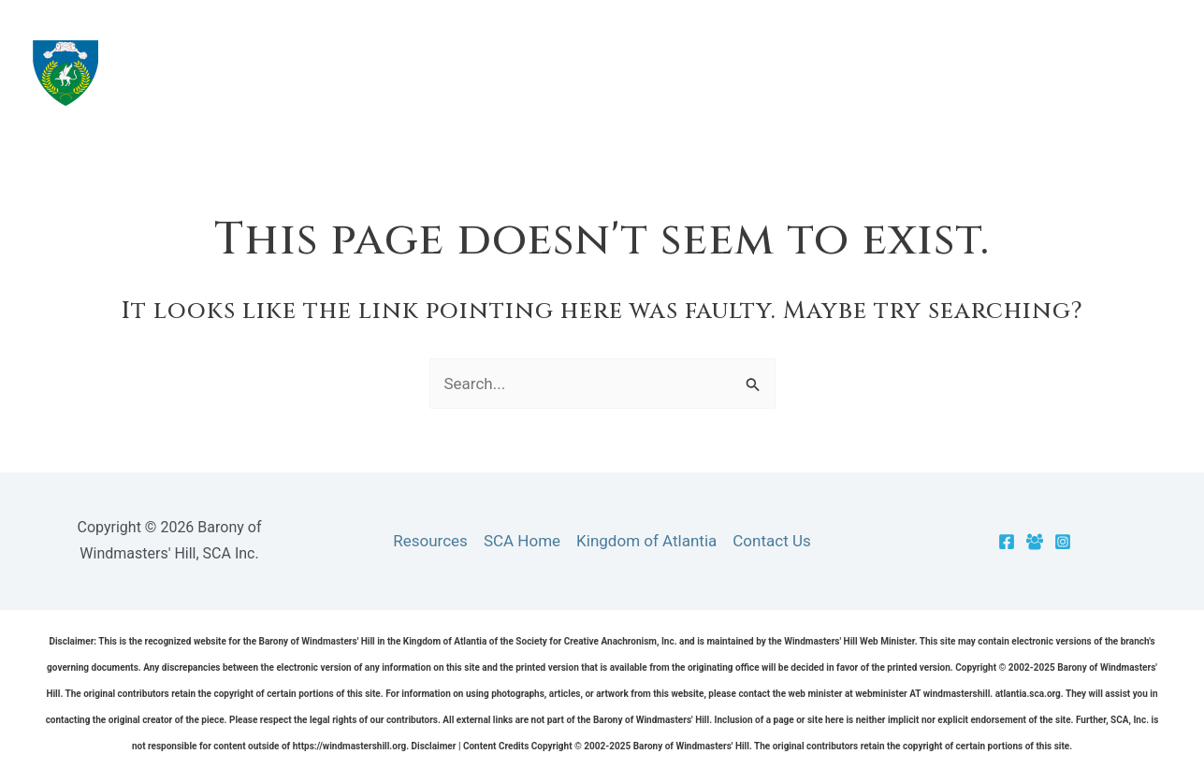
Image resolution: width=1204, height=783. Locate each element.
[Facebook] (1006, 541)
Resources (817, 72)
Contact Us (771, 540)
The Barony (679, 72)
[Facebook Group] (1034, 541)
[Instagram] (1062, 541)
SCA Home (522, 540)
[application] (727, 72)
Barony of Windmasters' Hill (328, 72)
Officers (1066, 72)
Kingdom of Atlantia (646, 540)
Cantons (946, 72)
